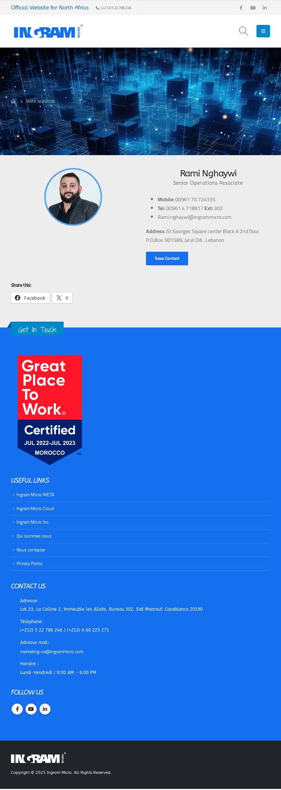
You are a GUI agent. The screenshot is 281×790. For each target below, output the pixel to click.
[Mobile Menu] (263, 31)
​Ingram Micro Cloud (35, 508)
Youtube (31, 710)
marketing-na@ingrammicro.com (52, 652)
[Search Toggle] (244, 31)
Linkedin (45, 710)
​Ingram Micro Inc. (33, 522)
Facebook (17, 710)
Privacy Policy (29, 563)
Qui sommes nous (34, 536)
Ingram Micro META (35, 494)
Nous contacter (31, 550)
